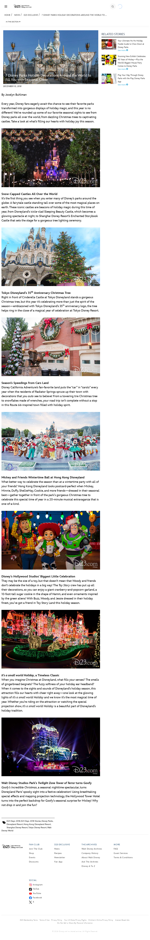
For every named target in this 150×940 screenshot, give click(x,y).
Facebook (37, 897)
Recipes (58, 853)
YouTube (37, 893)
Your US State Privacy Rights (75, 920)
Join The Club (36, 849)
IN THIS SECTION (12, 22)
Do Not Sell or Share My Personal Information (75, 923)
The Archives (89, 844)
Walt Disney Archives (92, 849)
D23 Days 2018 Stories (31, 821)
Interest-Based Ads (122, 920)
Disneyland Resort (15, 824)
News (17, 15)
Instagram (38, 884)
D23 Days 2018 (13, 821)
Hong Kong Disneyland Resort (37, 824)
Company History (90, 853)
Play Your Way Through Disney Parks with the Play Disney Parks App (131, 78)
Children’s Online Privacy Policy (100, 920)
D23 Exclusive (31, 15)
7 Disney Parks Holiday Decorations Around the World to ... (74, 15)
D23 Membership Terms (29, 920)
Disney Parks (47, 821)
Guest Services (121, 853)
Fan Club (34, 844)
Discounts (34, 862)
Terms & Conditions (123, 857)
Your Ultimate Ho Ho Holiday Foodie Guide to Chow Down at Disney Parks (131, 44)
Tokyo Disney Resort (37, 827)
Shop (31, 853)
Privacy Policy (56, 920)
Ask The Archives (90, 862)
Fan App (58, 862)
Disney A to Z (88, 866)
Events (32, 857)
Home (7, 15)
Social (33, 880)
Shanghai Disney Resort (17, 827)
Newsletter (59, 857)
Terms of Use (44, 920)
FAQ (116, 849)
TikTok (36, 889)
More (117, 844)
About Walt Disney (91, 857)
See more (123, 50)
